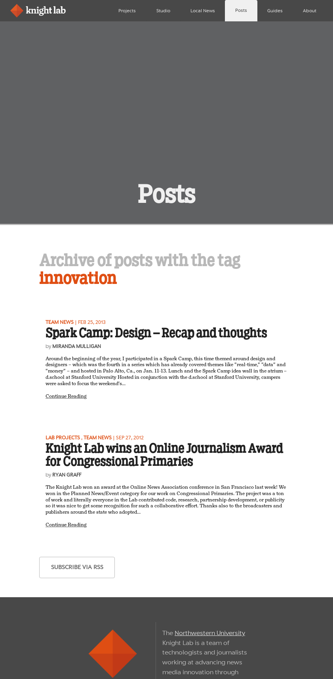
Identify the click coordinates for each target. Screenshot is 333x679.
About (309, 10)
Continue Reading (66, 396)
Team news (60, 322)
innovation (77, 278)
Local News (202, 10)
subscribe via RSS (77, 567)
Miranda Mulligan (76, 346)
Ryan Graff (66, 475)
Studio (163, 10)
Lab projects (63, 438)
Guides (275, 10)
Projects (127, 10)
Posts (241, 10)
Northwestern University (210, 633)
